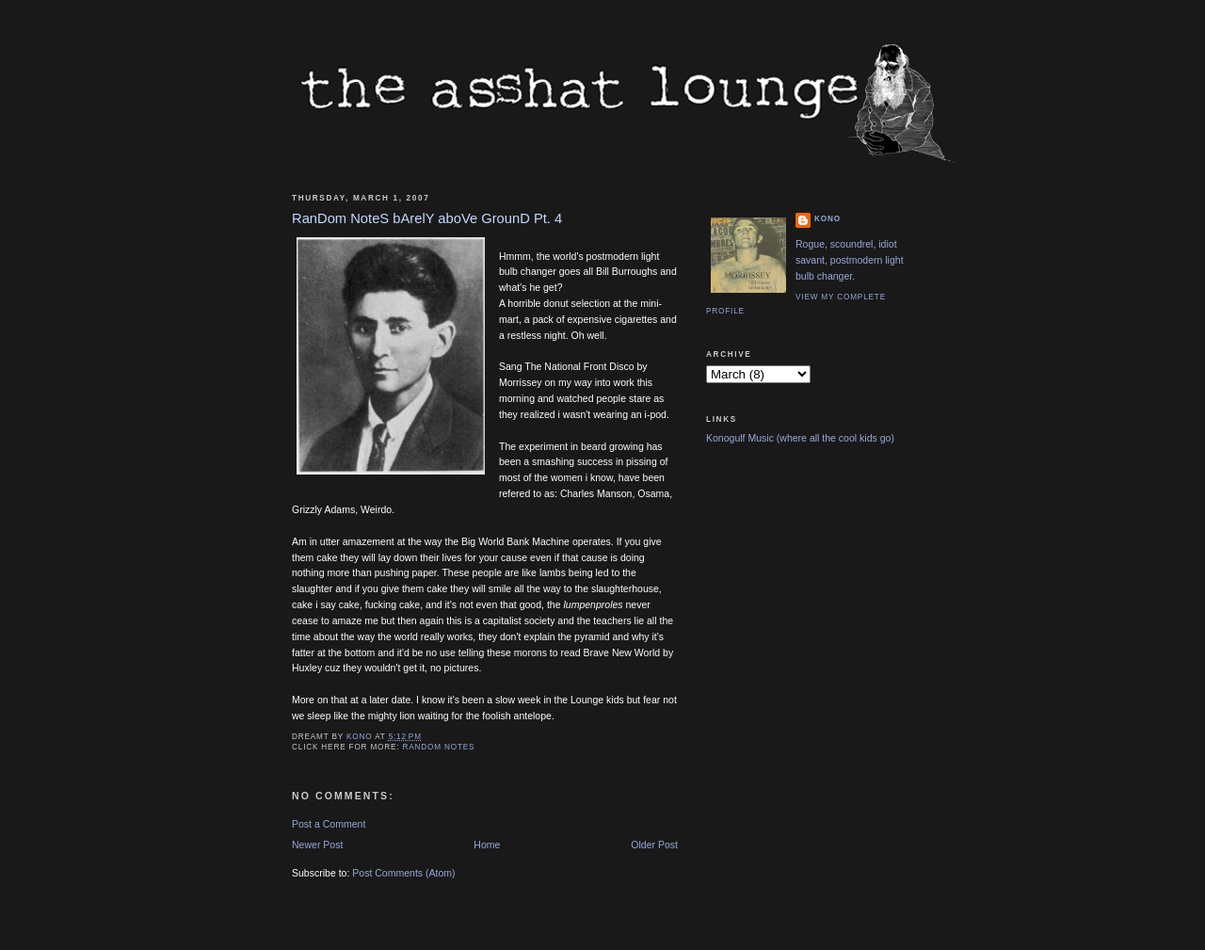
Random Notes (439, 747)
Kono (827, 219)
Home (487, 844)
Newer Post (317, 844)
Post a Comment (328, 823)
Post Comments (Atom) (403, 872)
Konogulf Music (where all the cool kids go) (800, 437)
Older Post (654, 844)
